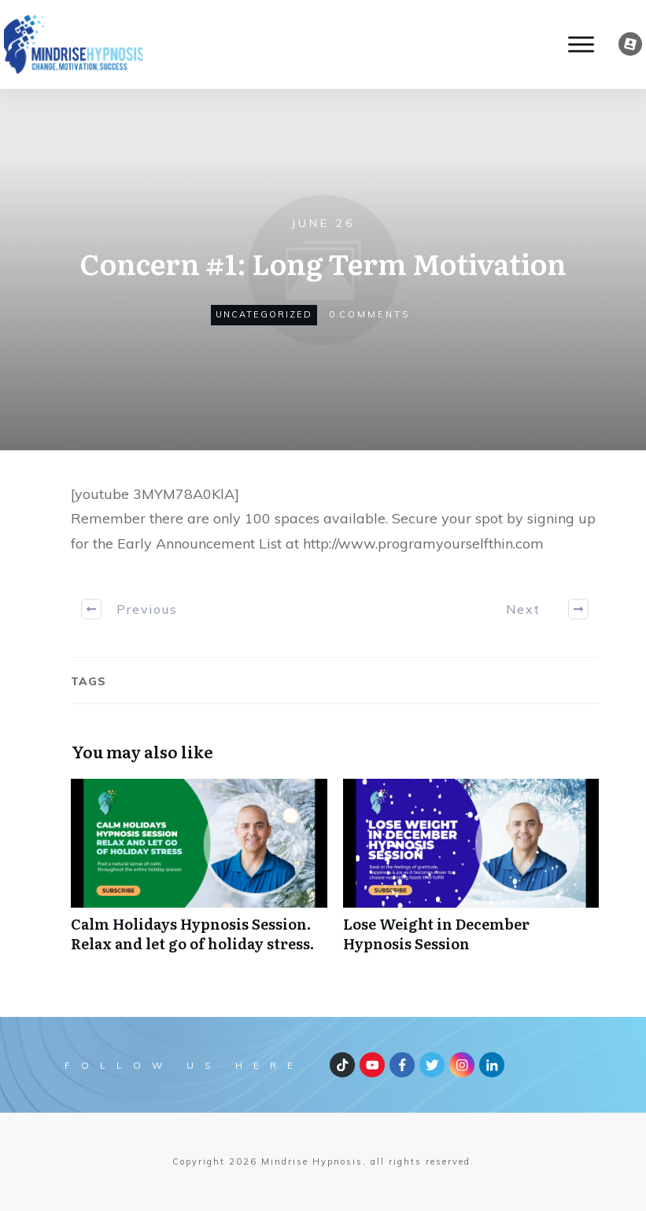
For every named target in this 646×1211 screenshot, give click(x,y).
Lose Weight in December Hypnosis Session (471, 874)
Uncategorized (264, 314)
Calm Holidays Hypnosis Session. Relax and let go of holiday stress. (199, 874)
